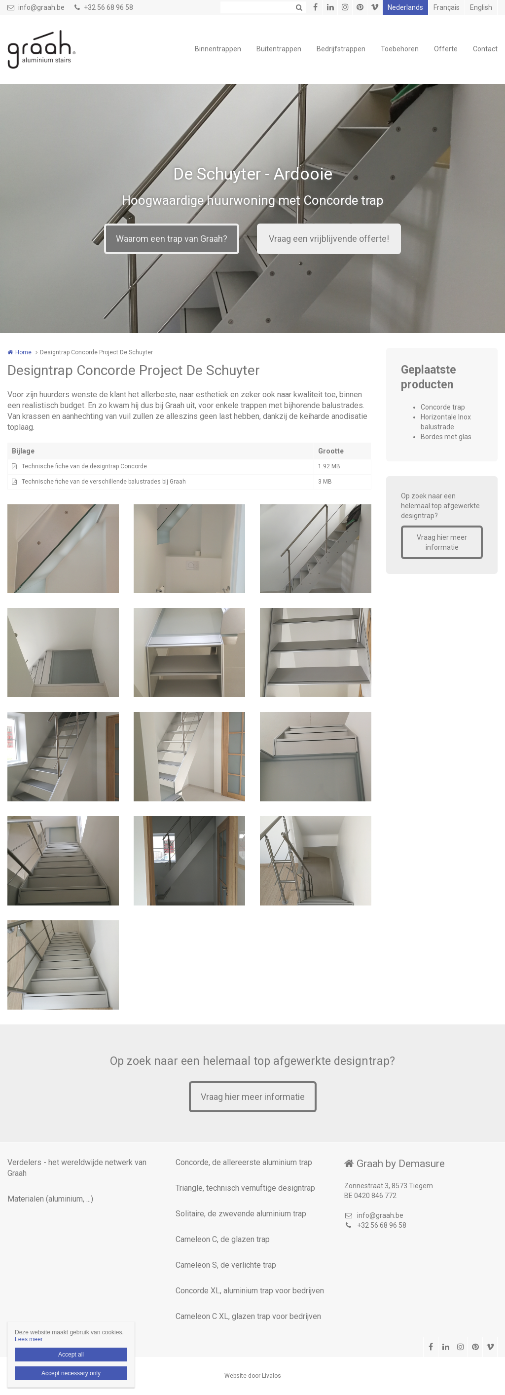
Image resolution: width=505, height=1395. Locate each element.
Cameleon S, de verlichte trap (226, 1265)
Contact (485, 49)
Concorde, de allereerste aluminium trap (244, 1162)
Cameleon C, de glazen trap (223, 1239)
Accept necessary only (71, 1373)
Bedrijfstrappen (341, 49)
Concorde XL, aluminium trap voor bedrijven (250, 1290)
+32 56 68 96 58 (103, 7)
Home (23, 352)
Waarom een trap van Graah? (171, 238)
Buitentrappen (278, 49)
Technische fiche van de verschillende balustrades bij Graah (104, 481)
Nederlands (405, 7)
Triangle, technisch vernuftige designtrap (245, 1188)
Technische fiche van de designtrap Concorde (84, 466)
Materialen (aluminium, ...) (50, 1199)
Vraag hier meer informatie (442, 542)
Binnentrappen (218, 49)
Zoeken (298, 7)
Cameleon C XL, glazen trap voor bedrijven (248, 1316)
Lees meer (29, 1339)
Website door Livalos (252, 1375)
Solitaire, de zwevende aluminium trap (241, 1213)
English (481, 7)
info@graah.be (36, 7)
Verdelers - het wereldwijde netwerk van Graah (76, 1168)
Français (446, 7)
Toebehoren (400, 49)
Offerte (446, 49)
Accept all (71, 1354)
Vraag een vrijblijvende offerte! (329, 238)
